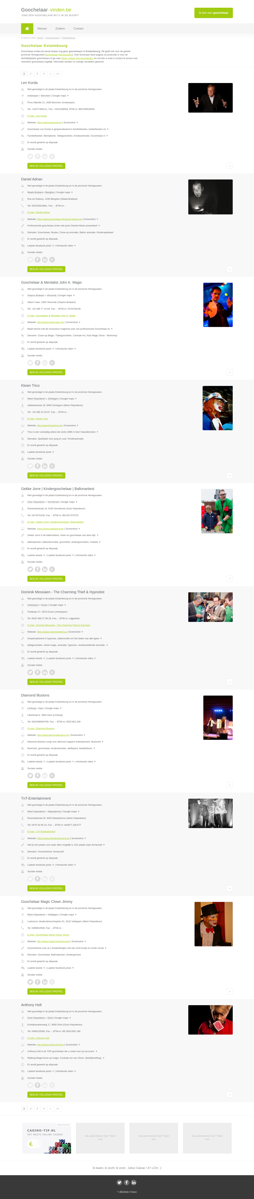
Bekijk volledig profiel (46, 165)
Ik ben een (213, 12)
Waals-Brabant (35, 192)
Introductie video (66, 245)
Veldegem (53, 914)
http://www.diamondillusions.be (53, 735)
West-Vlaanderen (36, 398)
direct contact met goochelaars (77, 58)
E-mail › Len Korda (37, 116)
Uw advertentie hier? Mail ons (100, 1137)
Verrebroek (53, 502)
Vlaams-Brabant (35, 295)
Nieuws (42, 28)
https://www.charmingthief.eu (52, 631)
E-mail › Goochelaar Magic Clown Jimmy (48, 934)
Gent (50, 1017)
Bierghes (49, 192)
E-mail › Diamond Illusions (40, 728)
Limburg (31, 708)
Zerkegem (53, 398)
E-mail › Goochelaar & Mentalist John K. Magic (51, 315)
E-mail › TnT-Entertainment (41, 831)
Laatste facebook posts (40, 245)
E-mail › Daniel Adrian (38, 212)
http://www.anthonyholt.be (50, 1044)
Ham (40, 708)
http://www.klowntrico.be (49, 425)
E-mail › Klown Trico (37, 418)
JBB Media (124, 1192)
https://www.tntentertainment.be (53, 838)
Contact (78, 28)
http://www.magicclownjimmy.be (53, 941)
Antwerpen (32, 95)
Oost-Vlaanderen (36, 502)
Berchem (45, 95)
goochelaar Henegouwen (59, 54)
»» (57, 73)
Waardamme (54, 811)
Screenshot (71, 122)
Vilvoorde (51, 295)
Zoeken (60, 28)
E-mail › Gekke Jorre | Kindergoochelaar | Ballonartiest (55, 522)
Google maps (60, 95)
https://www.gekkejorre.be (50, 528)
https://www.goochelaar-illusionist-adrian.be (59, 219)
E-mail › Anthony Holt (38, 1038)
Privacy (133, 1192)
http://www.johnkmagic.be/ (50, 322)
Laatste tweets (36, 555)
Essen (44, 605)
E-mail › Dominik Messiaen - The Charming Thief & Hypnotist (58, 625)
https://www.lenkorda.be (49, 122)
